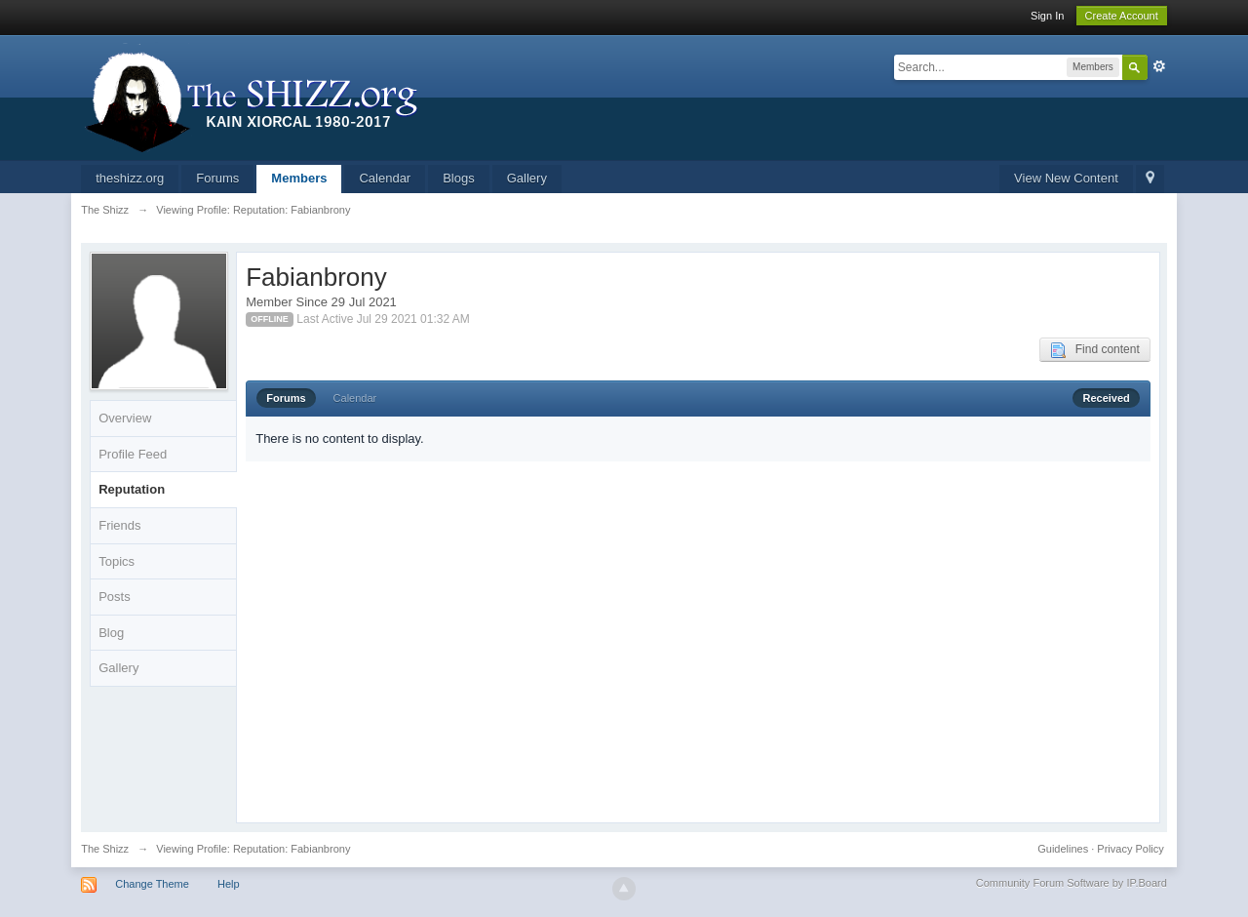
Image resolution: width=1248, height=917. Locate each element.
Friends (119, 525)
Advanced (1159, 66)
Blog (111, 632)
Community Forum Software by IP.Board (1071, 883)
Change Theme (152, 884)
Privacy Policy (1130, 849)
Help (228, 884)
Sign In (1047, 15)
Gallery (527, 178)
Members (299, 178)
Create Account (1121, 15)
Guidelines (1062, 849)
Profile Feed (132, 454)
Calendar (384, 178)
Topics (116, 561)
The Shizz (105, 849)
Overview (124, 418)
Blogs (459, 178)
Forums (217, 178)
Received (1105, 398)
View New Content (1066, 178)
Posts (114, 596)
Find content (1095, 350)
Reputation (131, 489)
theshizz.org (130, 178)
